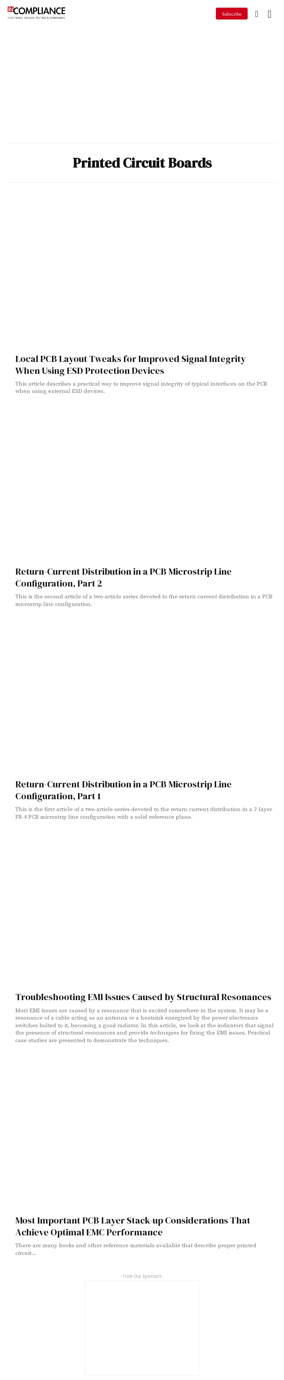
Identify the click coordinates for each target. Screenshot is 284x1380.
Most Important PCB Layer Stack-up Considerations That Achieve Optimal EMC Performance (132, 1226)
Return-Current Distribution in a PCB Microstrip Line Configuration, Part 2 (123, 577)
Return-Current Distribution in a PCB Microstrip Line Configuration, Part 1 (123, 790)
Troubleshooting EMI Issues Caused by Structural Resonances (143, 997)
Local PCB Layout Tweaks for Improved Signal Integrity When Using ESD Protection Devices (130, 364)
